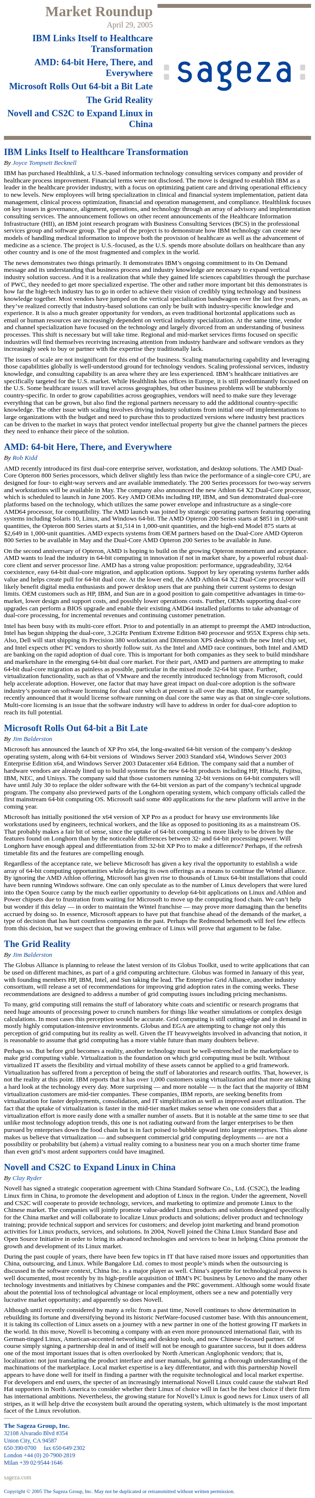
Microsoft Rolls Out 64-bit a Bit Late (81, 86)
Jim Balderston (32, 738)
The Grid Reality (119, 100)
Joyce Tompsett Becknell (44, 162)
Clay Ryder (27, 1178)
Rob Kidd (24, 457)
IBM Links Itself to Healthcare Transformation (92, 43)
